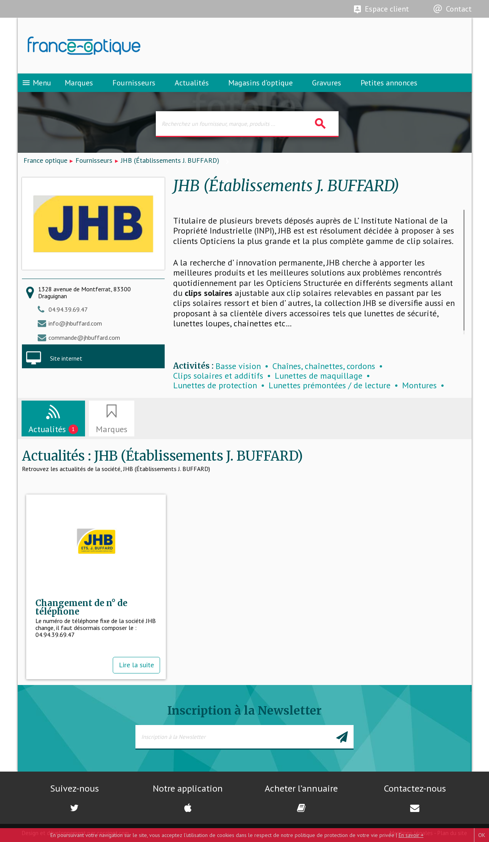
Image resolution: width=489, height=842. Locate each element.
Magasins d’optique (260, 83)
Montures (419, 385)
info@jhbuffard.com (75, 323)
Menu (36, 83)
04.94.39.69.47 (68, 309)
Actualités (192, 83)
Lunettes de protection (215, 385)
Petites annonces (388, 83)
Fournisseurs (133, 83)
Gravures (326, 83)
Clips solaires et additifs (218, 376)
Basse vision (238, 366)
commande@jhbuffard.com (84, 337)
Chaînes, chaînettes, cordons (323, 366)
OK (481, 835)
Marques (79, 83)
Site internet (66, 358)
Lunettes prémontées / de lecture (330, 385)
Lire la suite (136, 664)
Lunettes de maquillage (318, 376)
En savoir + (411, 835)
